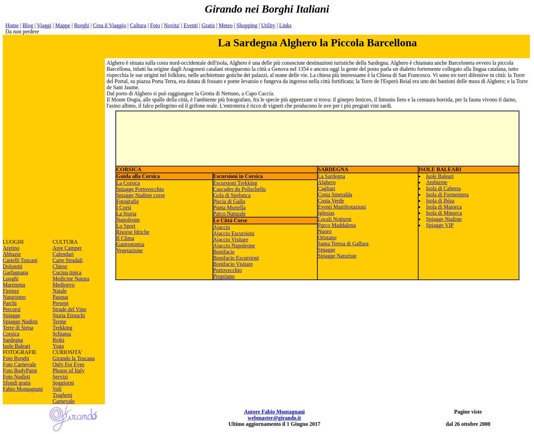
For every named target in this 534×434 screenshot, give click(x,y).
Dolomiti (12, 266)
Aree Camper (67, 248)
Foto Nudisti (16, 377)
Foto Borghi (16, 358)
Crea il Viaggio (109, 25)
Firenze (11, 291)
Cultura (138, 25)
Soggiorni (63, 383)
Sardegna (13, 340)
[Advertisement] (54, 137)
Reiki (58, 340)
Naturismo (14, 297)
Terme (59, 321)
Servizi (60, 377)
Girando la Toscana (73, 358)
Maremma (14, 285)
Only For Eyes (68, 364)
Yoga (58, 346)
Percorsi (11, 309)
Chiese (59, 266)
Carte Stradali (67, 260)
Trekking (62, 328)
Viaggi (44, 25)
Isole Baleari (16, 346)
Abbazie (12, 254)
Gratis (208, 25)
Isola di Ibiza (440, 201)
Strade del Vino (69, 309)
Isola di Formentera (447, 194)
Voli (56, 389)
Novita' (171, 25)
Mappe (62, 25)
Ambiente (436, 182)
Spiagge (11, 315)
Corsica (11, 334)
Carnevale (63, 401)
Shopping (246, 25)
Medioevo (63, 285)
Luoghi (10, 279)
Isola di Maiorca (444, 207)
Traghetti (62, 395)
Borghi (81, 25)
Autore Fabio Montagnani (274, 412)
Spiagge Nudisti (20, 321)
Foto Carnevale (19, 364)
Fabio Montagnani (23, 389)
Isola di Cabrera (443, 188)
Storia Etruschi (68, 315)
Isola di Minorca (444, 213)
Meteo (226, 25)
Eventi (191, 25)
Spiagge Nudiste (444, 219)
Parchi (10, 303)
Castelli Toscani (20, 260)
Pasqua (60, 297)
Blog (27, 25)
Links (285, 25)
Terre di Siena (18, 328)
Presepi (60, 303)
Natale (59, 291)
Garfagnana (15, 272)
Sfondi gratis (17, 383)
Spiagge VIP (440, 225)
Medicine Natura (70, 279)
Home (12, 25)
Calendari (63, 254)
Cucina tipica (66, 272)
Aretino (11, 248)
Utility (268, 25)
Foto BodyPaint (20, 370)
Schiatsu (61, 334)
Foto (155, 25)
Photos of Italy (68, 370)
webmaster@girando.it (274, 418)
